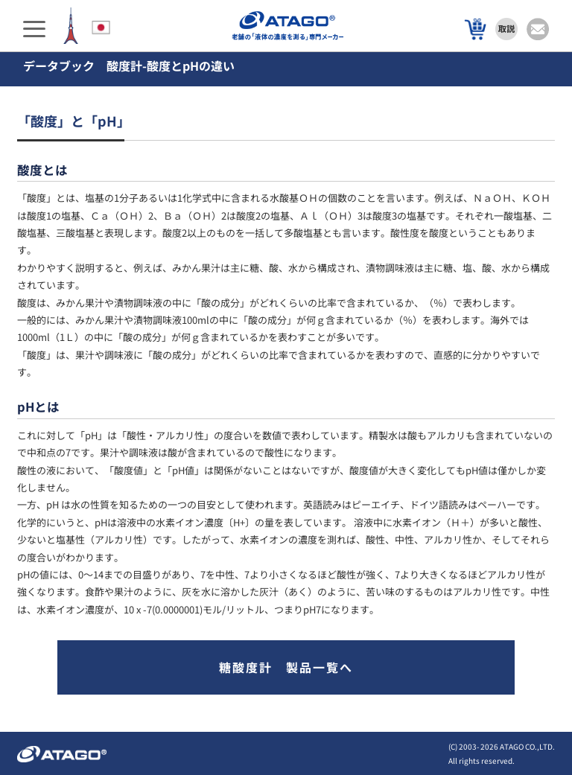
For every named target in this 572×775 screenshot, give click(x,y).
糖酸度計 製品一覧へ (286, 667)
